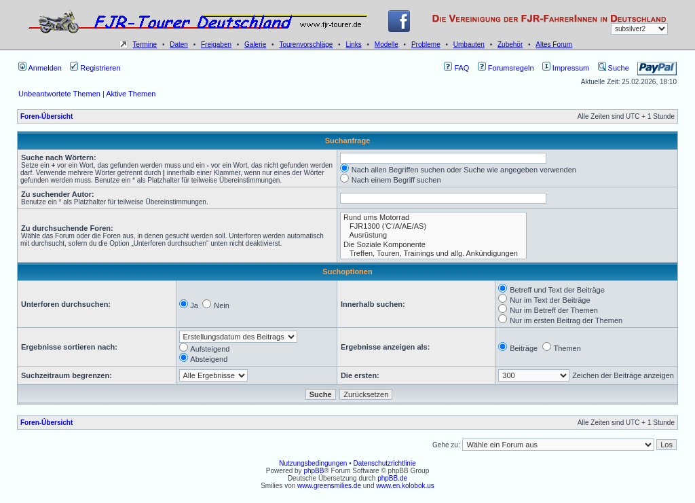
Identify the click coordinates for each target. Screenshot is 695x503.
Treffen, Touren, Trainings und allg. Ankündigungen (433, 253)
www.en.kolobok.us (405, 485)
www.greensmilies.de (329, 485)
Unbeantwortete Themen (59, 94)
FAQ (456, 68)
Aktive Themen (130, 94)
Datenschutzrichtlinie (384, 463)
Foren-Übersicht (46, 116)
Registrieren (95, 68)
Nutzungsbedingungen (313, 463)
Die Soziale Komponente (433, 244)
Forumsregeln (506, 68)
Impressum (565, 68)
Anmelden (40, 68)
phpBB (313, 470)
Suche (613, 68)
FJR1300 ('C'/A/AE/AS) (433, 226)
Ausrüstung (433, 235)
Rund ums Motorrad (433, 217)
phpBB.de (392, 478)
